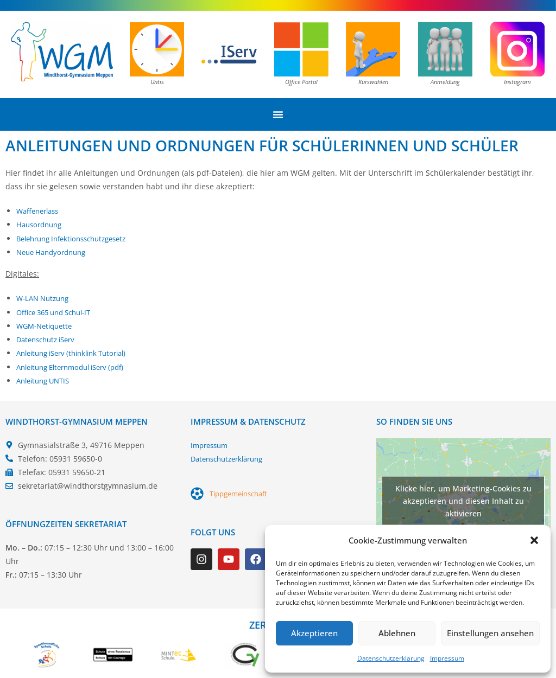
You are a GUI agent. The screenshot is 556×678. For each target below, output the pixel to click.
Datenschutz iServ (49, 339)
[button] (534, 540)
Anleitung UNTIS (46, 380)
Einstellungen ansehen (490, 633)
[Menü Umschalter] (278, 114)
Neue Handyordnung (54, 252)
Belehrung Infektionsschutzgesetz (78, 238)
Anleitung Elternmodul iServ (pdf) (77, 366)
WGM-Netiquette (47, 325)
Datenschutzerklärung (391, 658)
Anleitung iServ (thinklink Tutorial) (78, 353)
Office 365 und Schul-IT (58, 311)
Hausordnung (41, 224)
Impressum (447, 658)
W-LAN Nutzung (45, 298)
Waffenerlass (40, 211)
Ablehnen (396, 633)
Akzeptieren (314, 633)
